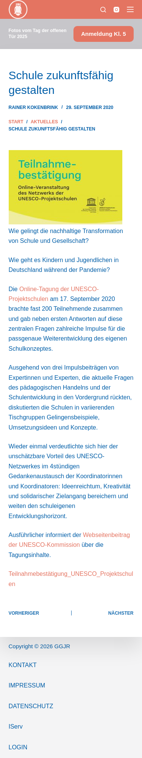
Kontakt (23, 665)
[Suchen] (103, 9)
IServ (16, 726)
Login (18, 747)
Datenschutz (31, 706)
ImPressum (27, 685)
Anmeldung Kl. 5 (103, 34)
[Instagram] (116, 9)
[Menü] (130, 9)
